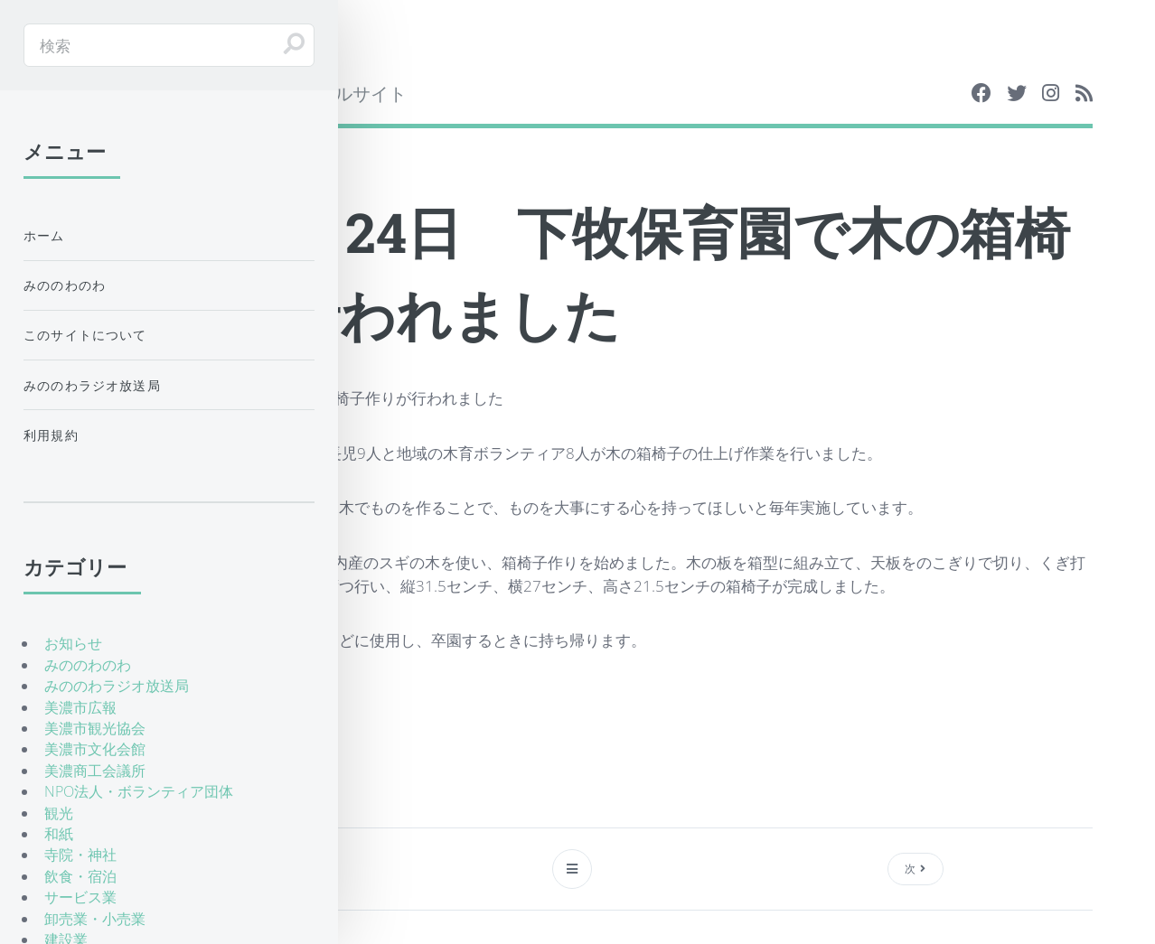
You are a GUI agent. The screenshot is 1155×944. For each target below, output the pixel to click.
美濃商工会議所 (95, 770)
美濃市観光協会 (95, 728)
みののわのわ (64, 285)
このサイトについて (85, 334)
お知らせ (73, 643)
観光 (58, 813)
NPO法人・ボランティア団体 (138, 791)
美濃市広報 (80, 707)
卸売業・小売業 (95, 919)
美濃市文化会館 (95, 749)
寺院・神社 (80, 855)
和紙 (58, 834)
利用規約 (51, 435)
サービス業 (80, 897)
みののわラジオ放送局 (92, 385)
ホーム (44, 235)
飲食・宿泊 (80, 876)
